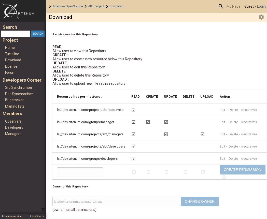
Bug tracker (14, 100)
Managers (13, 134)
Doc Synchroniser (19, 94)
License (11, 66)
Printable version (12, 216)
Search (221, 6)
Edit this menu (43, 209)
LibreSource (37, 216)
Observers (13, 121)
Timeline (12, 54)
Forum (10, 72)
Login (261, 6)
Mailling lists (14, 106)
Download (116, 6)
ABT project (96, 6)
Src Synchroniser (18, 87)
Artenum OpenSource (68, 6)
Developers (14, 127)
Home (23, 11)
